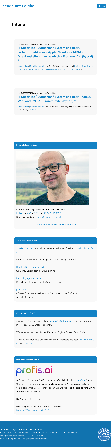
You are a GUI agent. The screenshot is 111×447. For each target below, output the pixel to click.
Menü (102, 6)
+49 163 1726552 (51, 213)
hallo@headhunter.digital (12, 435)
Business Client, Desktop (83, 66)
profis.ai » (21, 289)
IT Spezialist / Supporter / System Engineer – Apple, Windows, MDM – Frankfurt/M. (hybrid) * (54, 99)
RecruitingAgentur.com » (28, 278)
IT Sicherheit (76, 69)
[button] (55, 224)
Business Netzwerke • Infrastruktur (57, 69)
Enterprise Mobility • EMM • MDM (30, 69)
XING (29, 213)
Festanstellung (23, 66)
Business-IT (33, 110)
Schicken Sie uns (24, 248)
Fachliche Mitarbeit (37, 66)
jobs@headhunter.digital (49, 217)
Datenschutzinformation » (36, 438)
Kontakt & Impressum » (11, 438)
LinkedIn (20, 213)
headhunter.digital (19, 6)
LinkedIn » (83, 339)
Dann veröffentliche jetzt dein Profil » (33, 410)
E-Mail (37, 213)
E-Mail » (30, 343)
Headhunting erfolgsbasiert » (30, 267)
